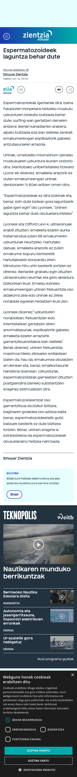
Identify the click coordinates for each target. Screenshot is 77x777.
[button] (6, 36)
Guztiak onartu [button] (38, 750)
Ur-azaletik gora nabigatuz (18, 640)
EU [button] (21, 89)
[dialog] (38, 724)
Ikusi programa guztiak (56, 659)
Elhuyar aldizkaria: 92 (16, 70)
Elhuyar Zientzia (15, 74)
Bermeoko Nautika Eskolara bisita (20, 594)
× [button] (72, 675)
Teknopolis (20, 514)
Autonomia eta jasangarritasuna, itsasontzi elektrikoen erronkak (23, 617)
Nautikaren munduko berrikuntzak (37, 572)
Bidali (14, 494)
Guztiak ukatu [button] (38, 760)
